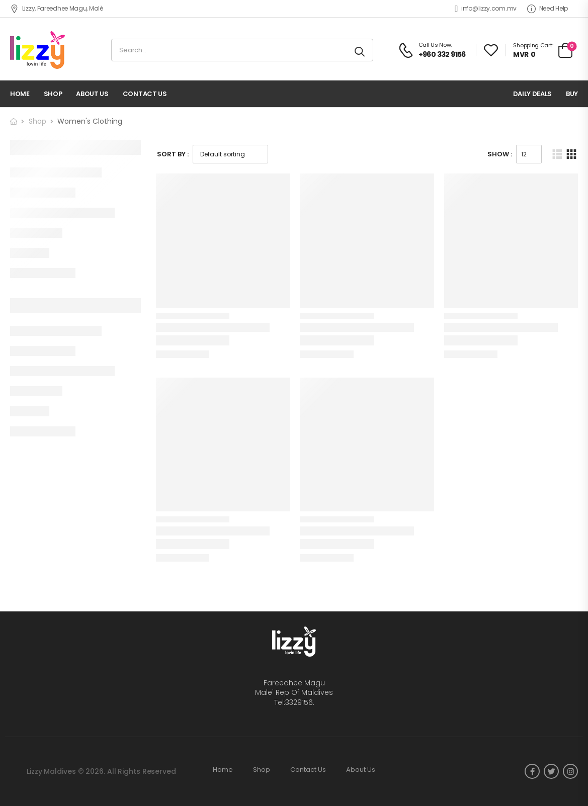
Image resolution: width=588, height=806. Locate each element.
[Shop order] (230, 154)
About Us (92, 94)
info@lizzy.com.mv (486, 8)
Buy (572, 94)
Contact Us (145, 94)
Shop (53, 94)
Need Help (547, 8)
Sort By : (173, 154)
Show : (499, 154)
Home (20, 94)
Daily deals (532, 94)
